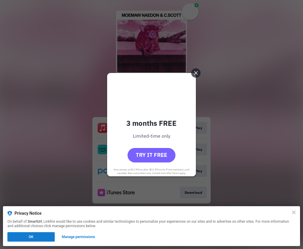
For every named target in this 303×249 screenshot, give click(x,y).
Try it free (151, 155)
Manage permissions (78, 237)
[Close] (294, 212)
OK (31, 237)
